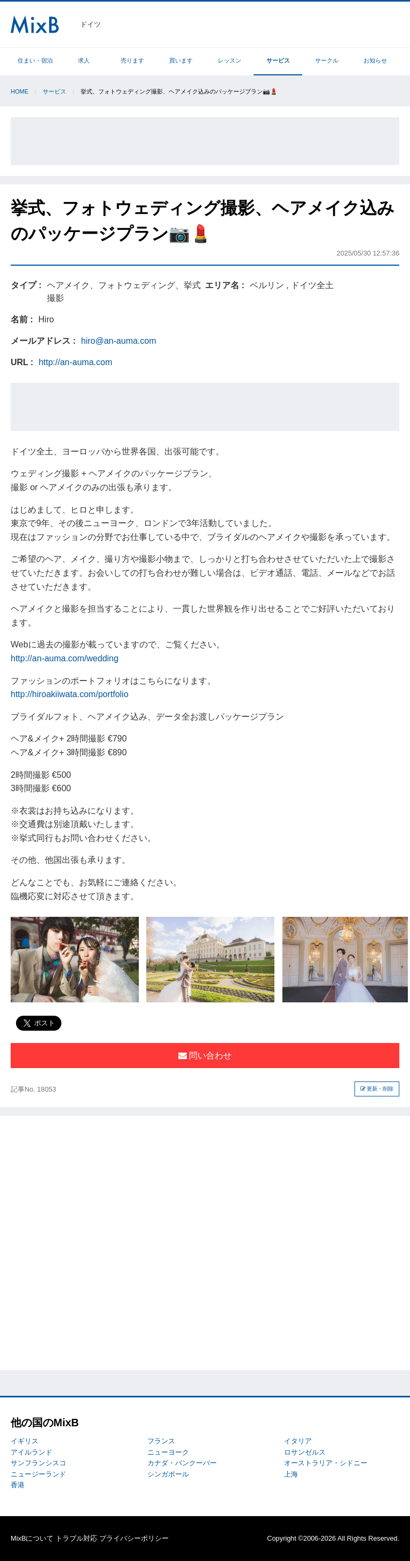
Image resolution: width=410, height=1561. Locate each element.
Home (19, 91)
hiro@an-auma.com (118, 340)
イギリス (24, 1441)
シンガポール (168, 1474)
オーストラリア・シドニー (325, 1463)
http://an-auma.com (75, 362)
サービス (278, 60)
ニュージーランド (38, 1474)
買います (181, 60)
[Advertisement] (205, 141)
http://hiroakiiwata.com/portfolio (70, 694)
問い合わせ (205, 1055)
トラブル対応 (76, 1538)
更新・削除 (377, 1089)
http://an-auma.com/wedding (65, 658)
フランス (161, 1441)
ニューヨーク (168, 1452)
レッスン (229, 60)
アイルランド (31, 1452)
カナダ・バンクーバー (182, 1463)
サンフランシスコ (38, 1463)
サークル (326, 60)
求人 (84, 60)
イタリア (298, 1441)
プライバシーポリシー (134, 1538)
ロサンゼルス (305, 1452)
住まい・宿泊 (35, 60)
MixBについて (32, 1538)
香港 (18, 1485)
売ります (132, 60)
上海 (291, 1474)
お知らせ (375, 60)
